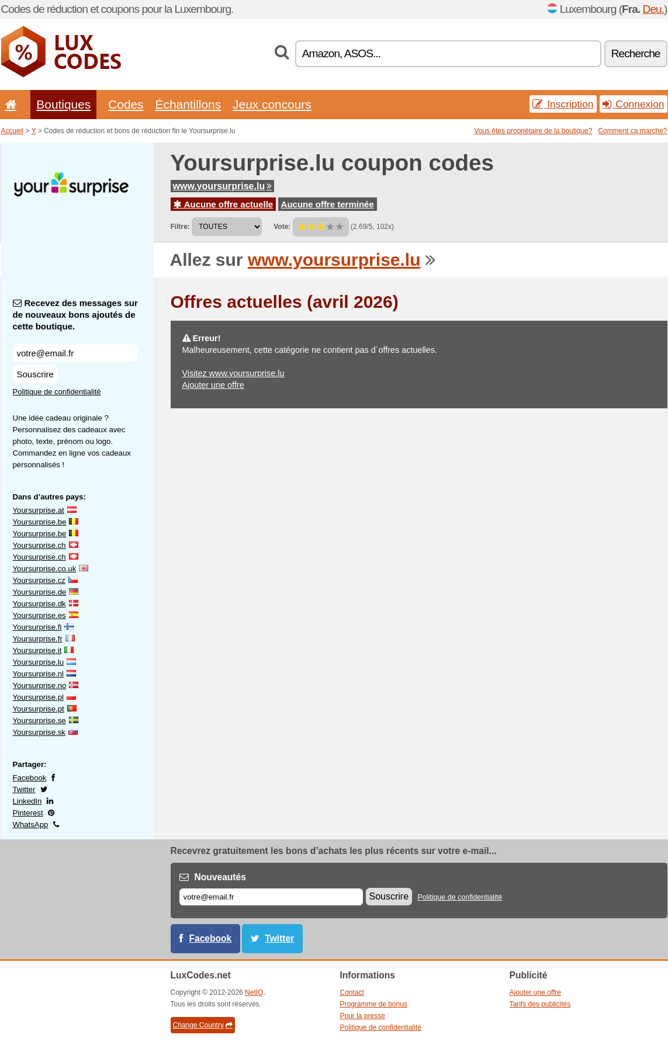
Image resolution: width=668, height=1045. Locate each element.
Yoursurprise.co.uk (45, 568)
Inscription (562, 104)
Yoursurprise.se (39, 720)
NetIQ (254, 992)
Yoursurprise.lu (38, 662)
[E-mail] (271, 896)
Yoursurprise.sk (39, 732)
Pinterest (28, 812)
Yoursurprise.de (40, 592)
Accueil (12, 131)
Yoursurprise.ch (39, 545)
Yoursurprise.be (40, 522)
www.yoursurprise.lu (222, 186)
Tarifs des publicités (540, 1004)
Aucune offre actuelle (224, 204)
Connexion (633, 104)
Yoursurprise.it (37, 650)
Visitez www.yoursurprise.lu (233, 373)
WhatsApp (31, 824)
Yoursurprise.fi (37, 627)
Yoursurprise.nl (38, 673)
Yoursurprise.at (38, 510)
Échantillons (188, 104)
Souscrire (35, 374)
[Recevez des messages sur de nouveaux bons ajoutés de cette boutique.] (75, 353)
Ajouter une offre (213, 385)
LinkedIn (27, 801)
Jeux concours (272, 104)
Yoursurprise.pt (38, 708)
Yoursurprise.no (40, 685)
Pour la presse (362, 1016)
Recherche (635, 53)
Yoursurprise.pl (38, 697)
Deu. (653, 9)
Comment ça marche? (632, 131)
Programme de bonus (373, 1004)
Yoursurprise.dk (39, 603)
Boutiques (63, 104)
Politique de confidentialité (57, 391)
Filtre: (180, 227)
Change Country (203, 1025)
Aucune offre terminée (327, 204)
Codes (125, 104)
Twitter (24, 789)
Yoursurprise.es (39, 615)
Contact (352, 992)
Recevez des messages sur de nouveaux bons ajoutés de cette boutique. (75, 314)
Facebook (30, 777)
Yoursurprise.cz (39, 580)
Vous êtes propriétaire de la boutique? (533, 131)
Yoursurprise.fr (38, 638)
